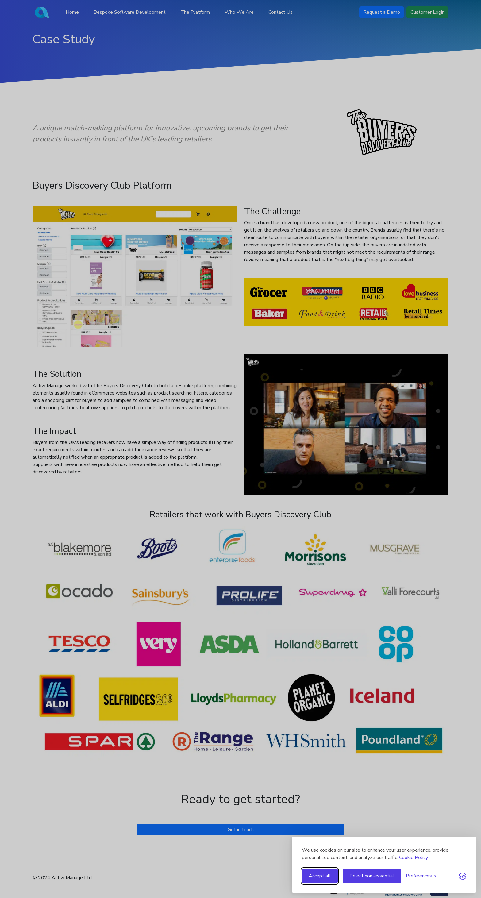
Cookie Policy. (414, 857)
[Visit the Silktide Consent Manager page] (462, 876)
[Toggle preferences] (421, 876)
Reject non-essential (371, 876)
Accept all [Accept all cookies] (320, 876)
